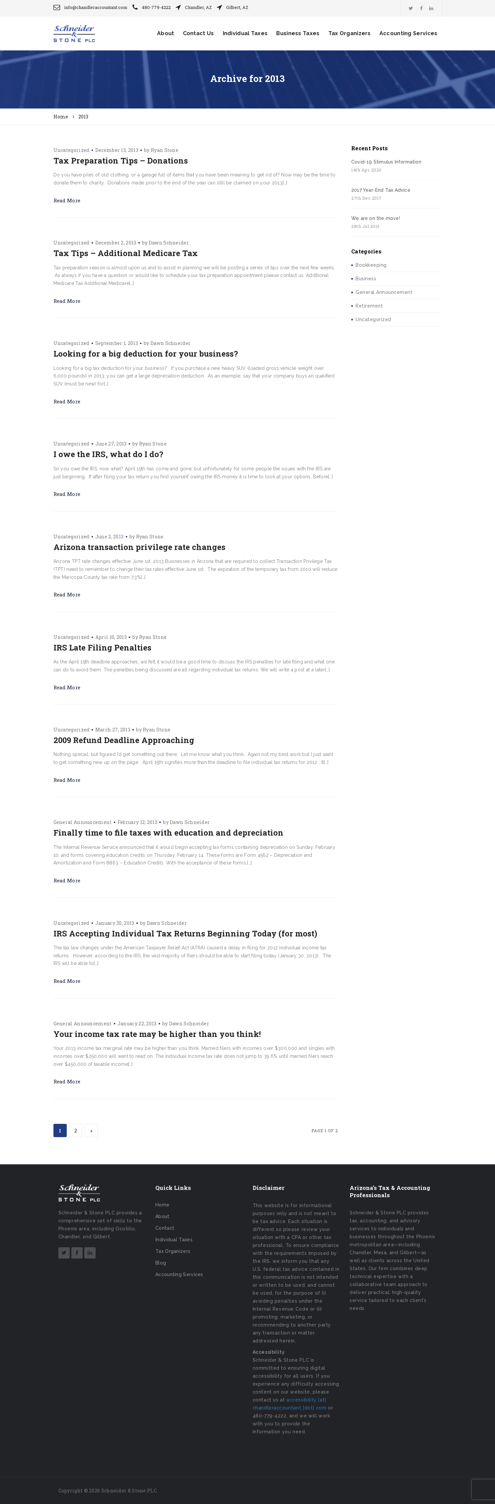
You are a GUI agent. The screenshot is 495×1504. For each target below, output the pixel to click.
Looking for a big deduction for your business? (145, 353)
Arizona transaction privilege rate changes (139, 547)
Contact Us (198, 33)
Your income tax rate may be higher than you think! (157, 1034)
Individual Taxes (245, 33)
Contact (164, 1228)
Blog (160, 1262)
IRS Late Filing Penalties (102, 647)
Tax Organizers (349, 33)
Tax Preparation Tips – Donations (120, 160)
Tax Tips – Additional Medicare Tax (125, 253)
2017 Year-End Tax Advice (380, 190)
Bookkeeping (371, 265)
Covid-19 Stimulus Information (386, 162)
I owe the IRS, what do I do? (108, 454)
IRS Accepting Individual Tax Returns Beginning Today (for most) (185, 933)
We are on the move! (375, 218)
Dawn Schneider (169, 242)
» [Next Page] (91, 1131)
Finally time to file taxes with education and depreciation (168, 832)
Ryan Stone (164, 150)
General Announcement (82, 822)
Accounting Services (408, 33)
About (165, 33)
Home (162, 1204)
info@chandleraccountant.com (95, 7)
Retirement (369, 305)
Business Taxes (297, 33)
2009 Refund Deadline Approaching (123, 740)
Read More (67, 200)
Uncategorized (71, 150)
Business (366, 278)
